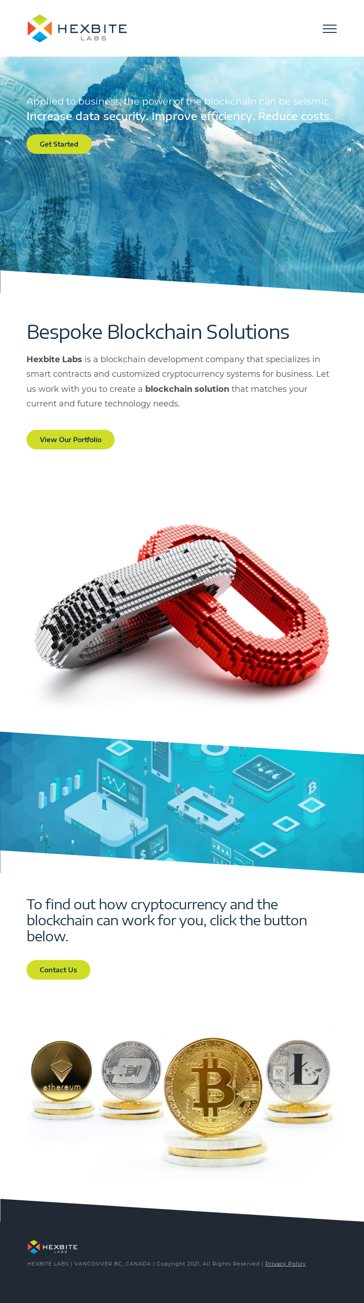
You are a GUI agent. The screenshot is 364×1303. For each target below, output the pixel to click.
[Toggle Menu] (330, 29)
